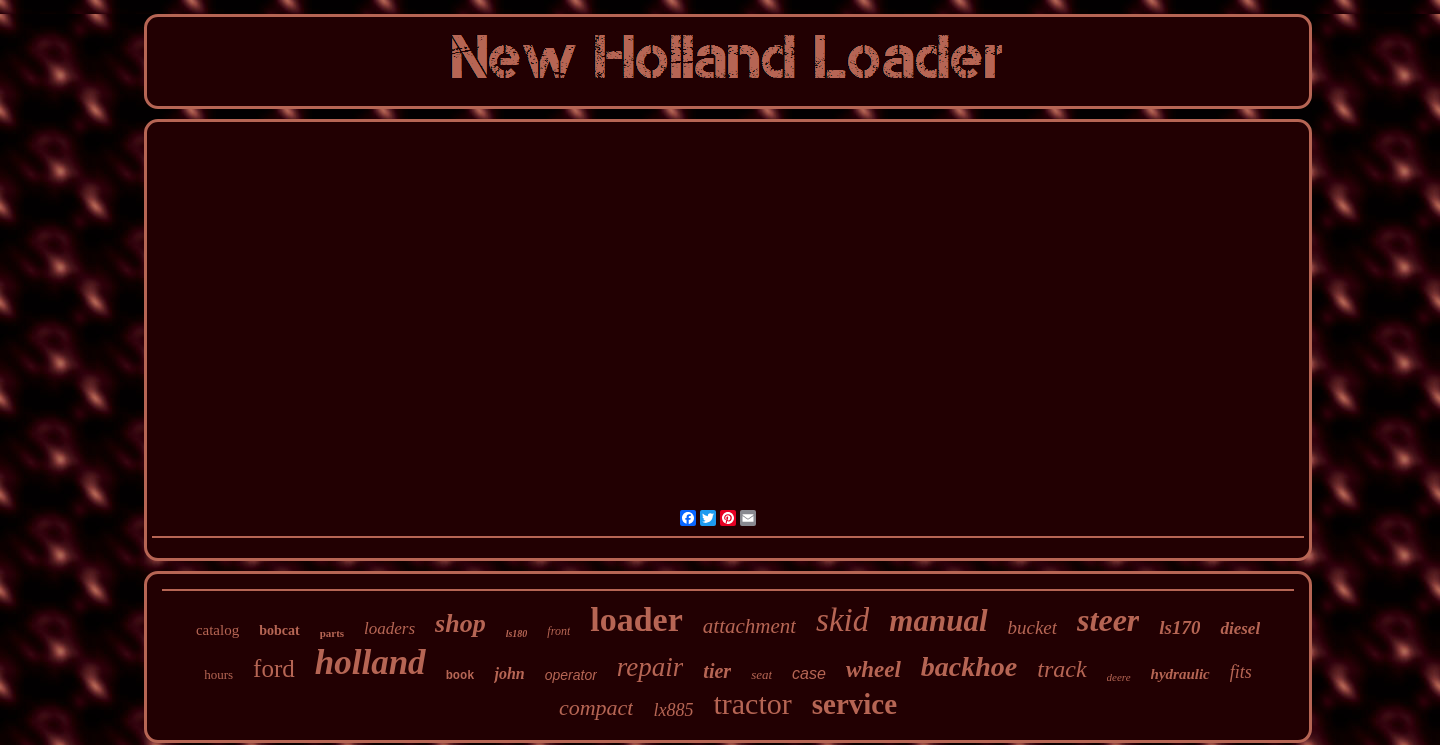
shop (460, 623)
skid (842, 620)
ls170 (1179, 627)
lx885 (673, 710)
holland (370, 662)
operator (571, 675)
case (809, 673)
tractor (752, 703)
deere (1119, 677)
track (1061, 669)
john (509, 673)
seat (761, 674)
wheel (873, 669)
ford (274, 668)
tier (717, 671)
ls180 (517, 633)
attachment (749, 626)
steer (1108, 620)
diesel (1240, 628)
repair (650, 667)
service (854, 704)
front (558, 631)
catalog (217, 630)
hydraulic (1180, 674)
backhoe (969, 666)
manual (938, 620)
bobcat (279, 630)
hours (218, 674)
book (460, 676)
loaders (389, 628)
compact (596, 707)
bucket (1033, 627)
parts (332, 633)
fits (1241, 672)
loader (636, 619)
